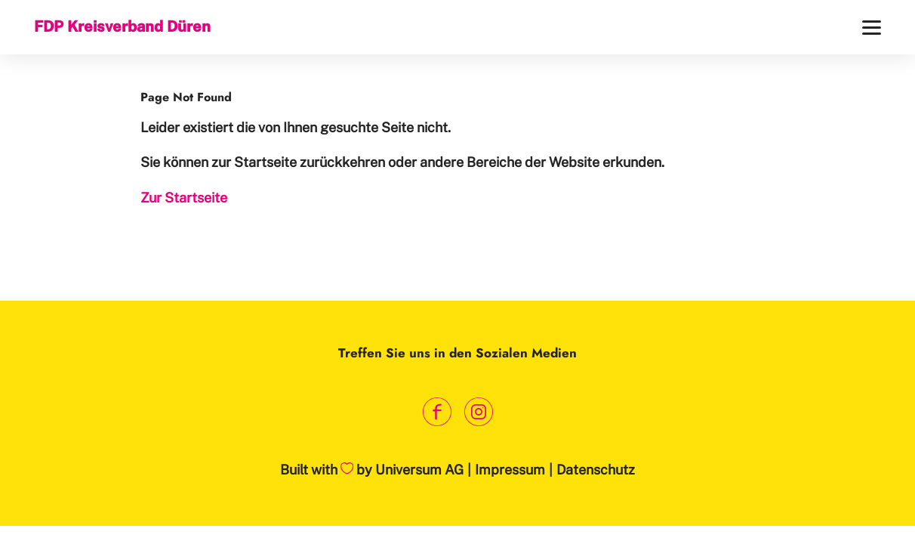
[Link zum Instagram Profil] (478, 412)
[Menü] (871, 27)
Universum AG (419, 470)
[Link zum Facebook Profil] (437, 412)
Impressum (510, 470)
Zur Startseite (183, 198)
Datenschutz (595, 470)
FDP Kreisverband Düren (122, 26)
